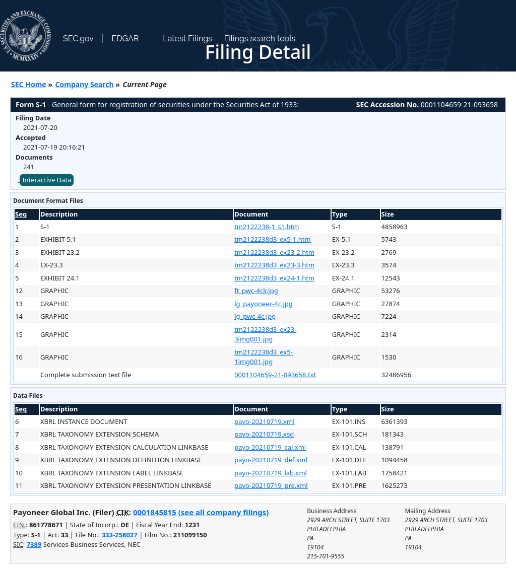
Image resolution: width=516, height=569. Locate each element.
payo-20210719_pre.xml (271, 485)
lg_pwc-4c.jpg (255, 316)
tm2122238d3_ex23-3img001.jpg (265, 334)
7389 (34, 544)
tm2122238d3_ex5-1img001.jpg (263, 357)
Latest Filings (187, 38)
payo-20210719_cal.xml (270, 447)
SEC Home (28, 84)
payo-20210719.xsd (264, 434)
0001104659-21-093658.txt (275, 374)
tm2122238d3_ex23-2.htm (274, 252)
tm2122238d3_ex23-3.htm (274, 264)
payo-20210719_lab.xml (270, 472)
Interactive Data (46, 179)
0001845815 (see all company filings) (201, 512)
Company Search (84, 84)
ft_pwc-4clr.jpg (256, 290)
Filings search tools (260, 38)
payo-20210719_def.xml (270, 459)
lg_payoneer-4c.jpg (263, 303)
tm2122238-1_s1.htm (266, 226)
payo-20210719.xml (264, 421)
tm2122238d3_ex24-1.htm (274, 277)
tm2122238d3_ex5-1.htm (272, 239)
